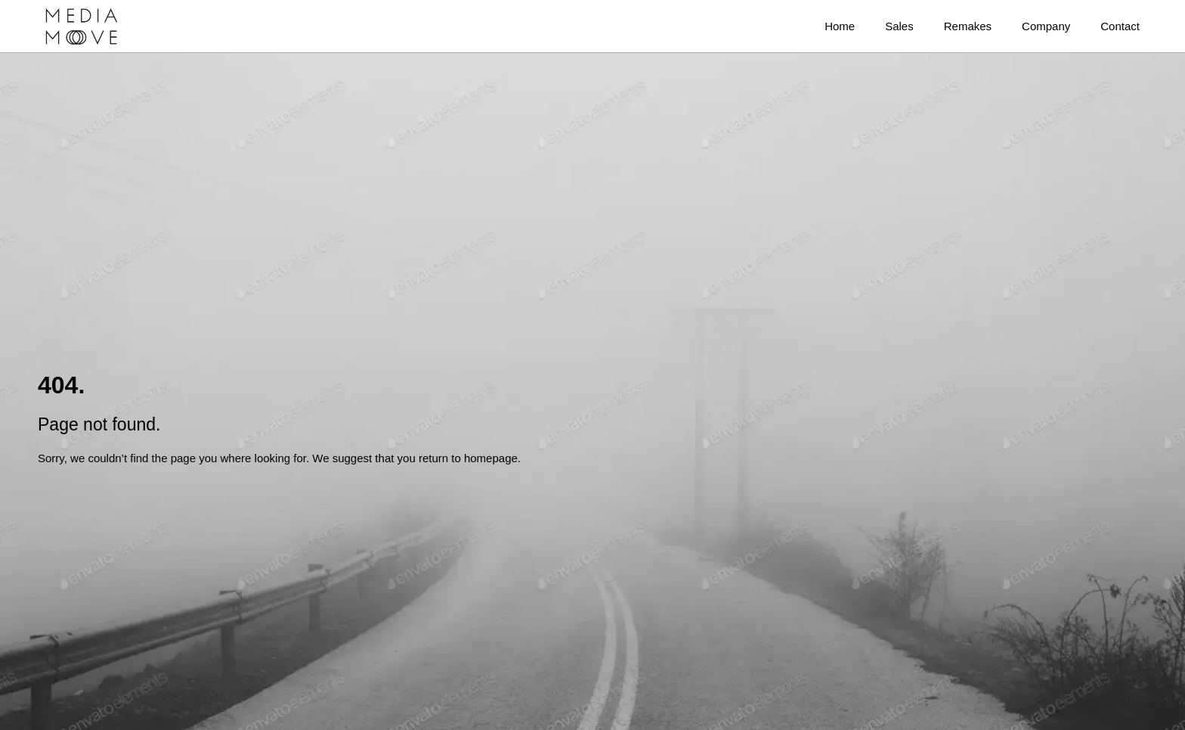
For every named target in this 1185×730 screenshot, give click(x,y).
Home (840, 26)
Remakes (968, 26)
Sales (899, 26)
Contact (1120, 26)
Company (1046, 26)
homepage (491, 458)
